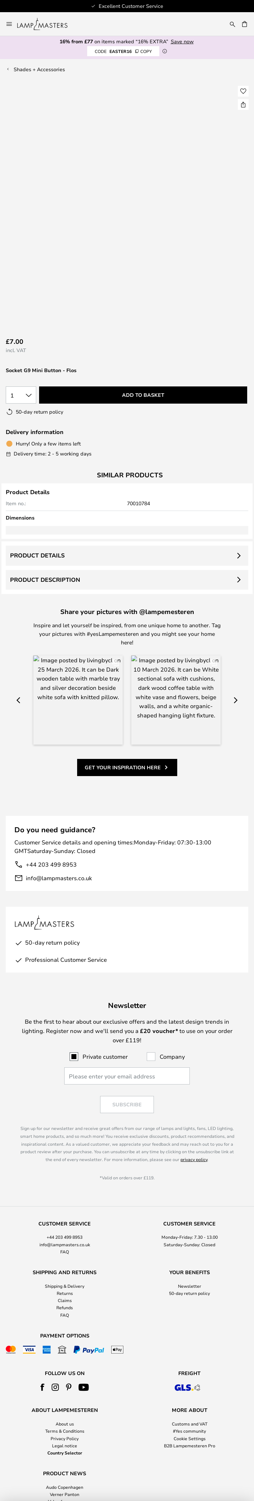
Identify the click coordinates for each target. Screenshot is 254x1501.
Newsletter (189, 1215)
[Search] (232, 24)
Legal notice (64, 1375)
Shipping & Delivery (64, 1215)
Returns (65, 1222)
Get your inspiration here (123, 671)
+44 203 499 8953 (51, 768)
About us (65, 1353)
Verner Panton (64, 1424)
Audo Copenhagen (64, 1416)
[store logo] (46, 24)
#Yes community (189, 1361)
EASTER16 (123, 51)
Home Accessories (65, 1438)
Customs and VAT (189, 1353)
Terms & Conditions (64, 1361)
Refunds (64, 1237)
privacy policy (193, 1089)
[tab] (64, 1167)
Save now (182, 41)
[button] (243, 91)
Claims (65, 1230)
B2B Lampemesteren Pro (189, 1375)
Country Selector (64, 1382)
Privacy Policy (65, 1368)
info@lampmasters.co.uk (59, 781)
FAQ (64, 1181)
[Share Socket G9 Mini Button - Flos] (243, 104)
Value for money (64, 1431)
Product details (37, 555)
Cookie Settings (190, 1368)
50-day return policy (189, 1222)
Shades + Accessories (39, 69)
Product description (45, 580)
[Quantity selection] (21, 395)
